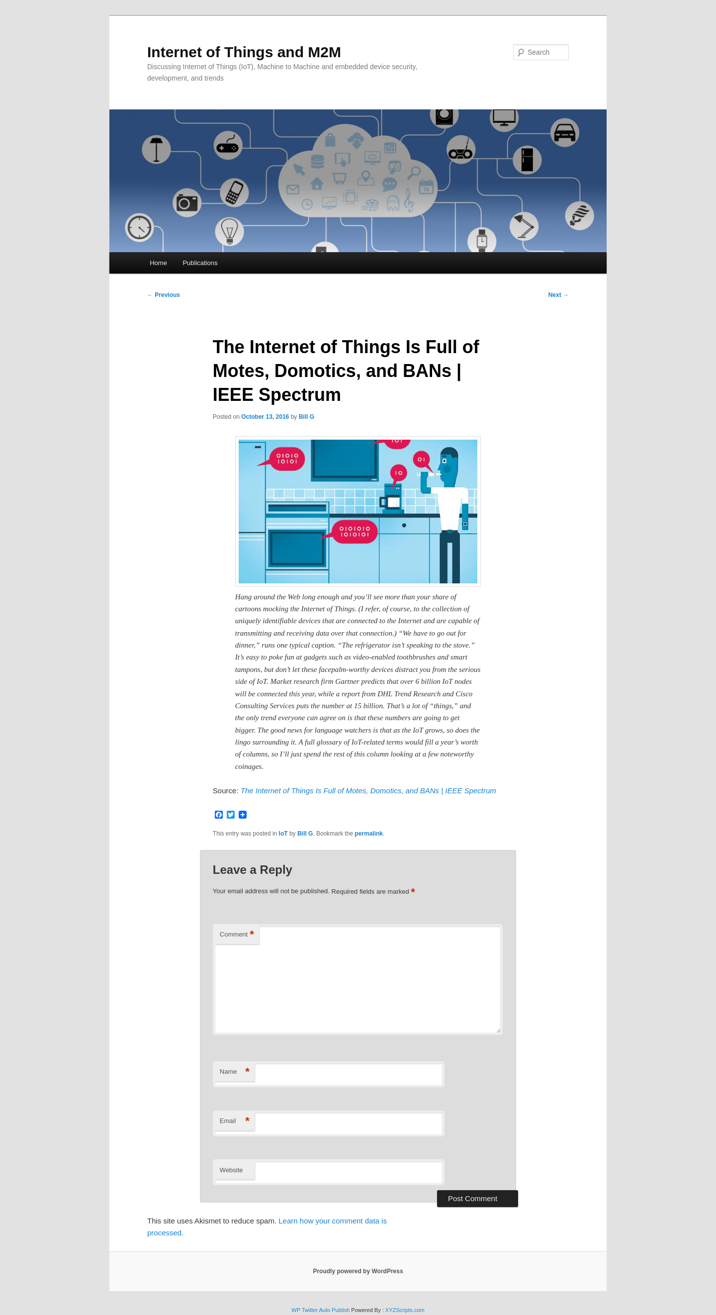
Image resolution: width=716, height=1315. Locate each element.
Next (558, 294)
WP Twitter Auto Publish (320, 1310)
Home (158, 263)
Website (231, 1170)
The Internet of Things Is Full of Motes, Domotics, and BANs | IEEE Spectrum (368, 790)
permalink (369, 833)
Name (235, 1072)
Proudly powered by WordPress (358, 1271)
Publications (199, 263)
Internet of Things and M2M (244, 52)
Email (235, 1121)
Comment (237, 935)
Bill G (306, 416)
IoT (283, 833)
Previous (163, 294)
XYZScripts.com (405, 1310)
